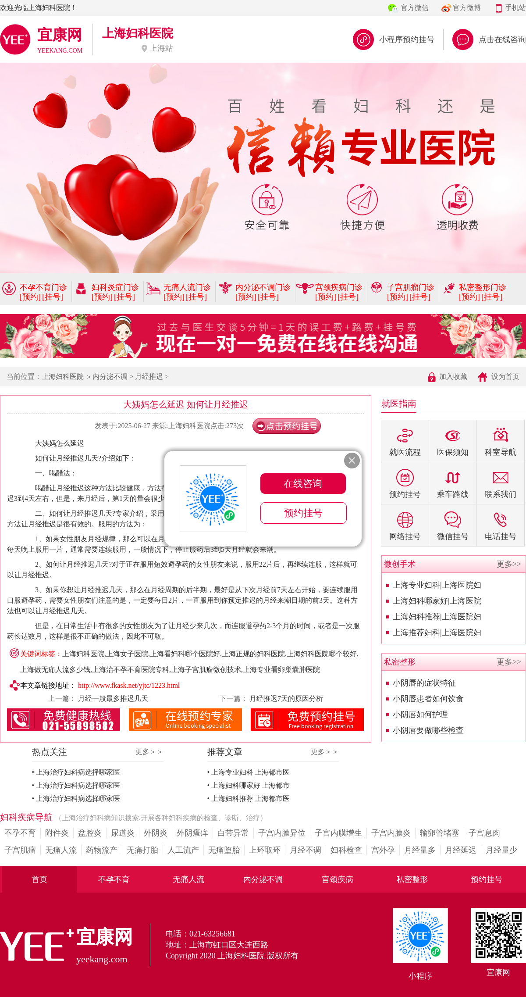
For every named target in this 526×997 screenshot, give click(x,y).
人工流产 (183, 850)
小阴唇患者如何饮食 (428, 698)
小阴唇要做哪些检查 (428, 730)
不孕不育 (20, 833)
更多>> (509, 564)
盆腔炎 (90, 833)
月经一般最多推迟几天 (112, 698)
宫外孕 (383, 850)
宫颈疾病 (337, 879)
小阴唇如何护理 (420, 714)
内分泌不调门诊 (263, 287)
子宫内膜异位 (282, 833)
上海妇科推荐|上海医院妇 (437, 616)
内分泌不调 (110, 376)
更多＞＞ (149, 751)
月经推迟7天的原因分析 (285, 698)
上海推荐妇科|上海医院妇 (437, 632)
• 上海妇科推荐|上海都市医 (248, 798)
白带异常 (233, 833)
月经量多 (420, 850)
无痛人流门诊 (187, 287)
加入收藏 (453, 376)
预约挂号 (486, 879)
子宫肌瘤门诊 (410, 287)
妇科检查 (346, 850)
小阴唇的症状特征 (424, 683)
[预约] (30, 297)
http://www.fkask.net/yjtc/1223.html (129, 685)
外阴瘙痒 (192, 833)
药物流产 (101, 850)
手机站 (515, 7)
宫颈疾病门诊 (339, 287)
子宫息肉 (484, 833)
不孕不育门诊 (43, 287)
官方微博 (467, 7)
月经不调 (305, 850)
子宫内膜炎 (391, 833)
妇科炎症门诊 (115, 287)
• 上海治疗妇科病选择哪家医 (76, 772)
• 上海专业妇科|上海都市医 (248, 772)
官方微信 (415, 7)
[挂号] (52, 297)
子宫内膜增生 (338, 833)
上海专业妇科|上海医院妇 (437, 585)
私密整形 (412, 879)
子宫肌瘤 (20, 850)
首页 (39, 879)
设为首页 (505, 376)
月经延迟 (460, 850)
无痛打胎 (142, 850)
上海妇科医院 (63, 376)
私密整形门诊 (482, 287)
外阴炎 (155, 833)
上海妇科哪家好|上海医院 (437, 601)
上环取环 (265, 850)
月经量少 (501, 850)
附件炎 (57, 833)
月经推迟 (149, 376)
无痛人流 (61, 850)
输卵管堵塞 (439, 833)
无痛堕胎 (224, 850)
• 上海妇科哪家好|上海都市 (248, 785)
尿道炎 (123, 833)
